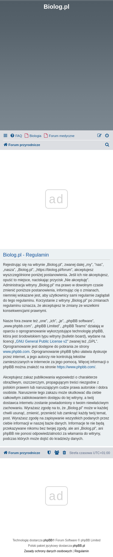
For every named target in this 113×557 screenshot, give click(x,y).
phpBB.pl (79, 545)
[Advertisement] (56, 69)
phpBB (47, 540)
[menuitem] (16, 135)
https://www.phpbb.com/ (76, 367)
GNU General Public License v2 (41, 341)
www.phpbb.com (16, 352)
